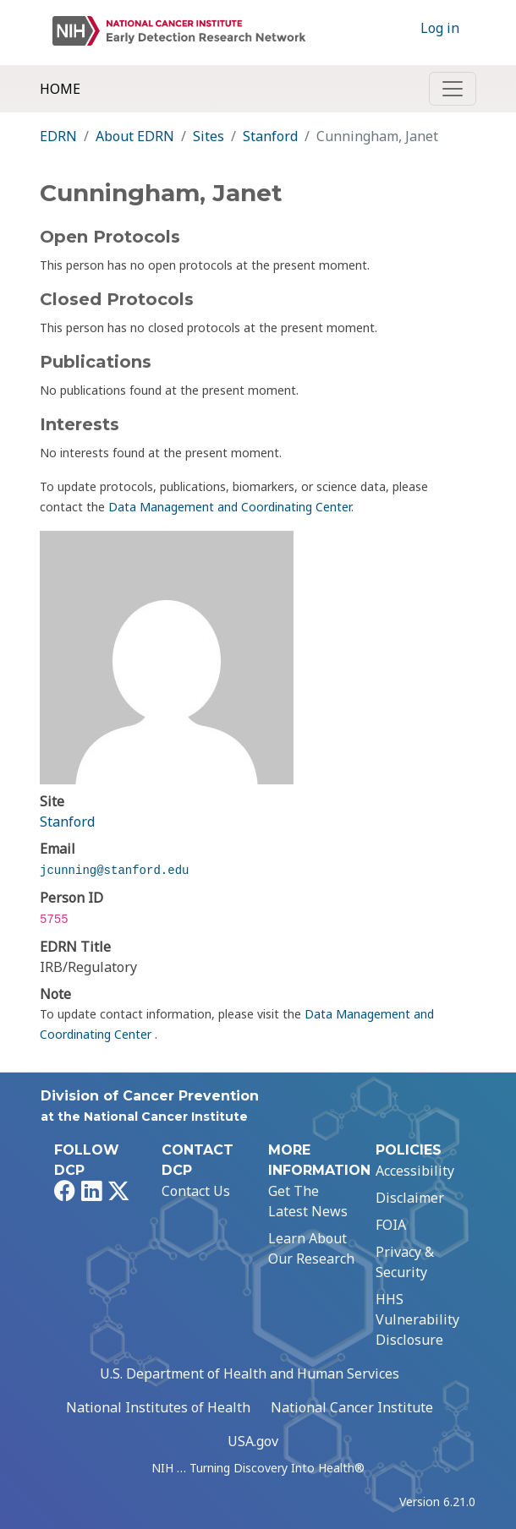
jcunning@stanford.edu (114, 870)
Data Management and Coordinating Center (229, 507)
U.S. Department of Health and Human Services (249, 1373)
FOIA (391, 1224)
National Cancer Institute (352, 1407)
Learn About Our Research (311, 1248)
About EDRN (135, 136)
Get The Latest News (308, 1201)
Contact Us (196, 1191)
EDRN (58, 136)
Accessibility (415, 1170)
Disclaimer (410, 1197)
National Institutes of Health (158, 1407)
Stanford (270, 136)
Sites (208, 136)
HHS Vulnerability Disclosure (417, 1319)
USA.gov (253, 1441)
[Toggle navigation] (452, 89)
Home (60, 88)
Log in (439, 28)
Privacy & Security (405, 1261)
